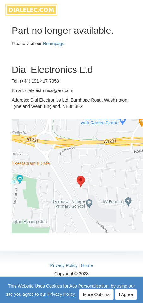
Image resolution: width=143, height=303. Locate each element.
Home (87, 265)
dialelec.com (31, 10)
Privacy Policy (64, 265)
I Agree (126, 294)
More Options (96, 294)
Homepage (54, 43)
